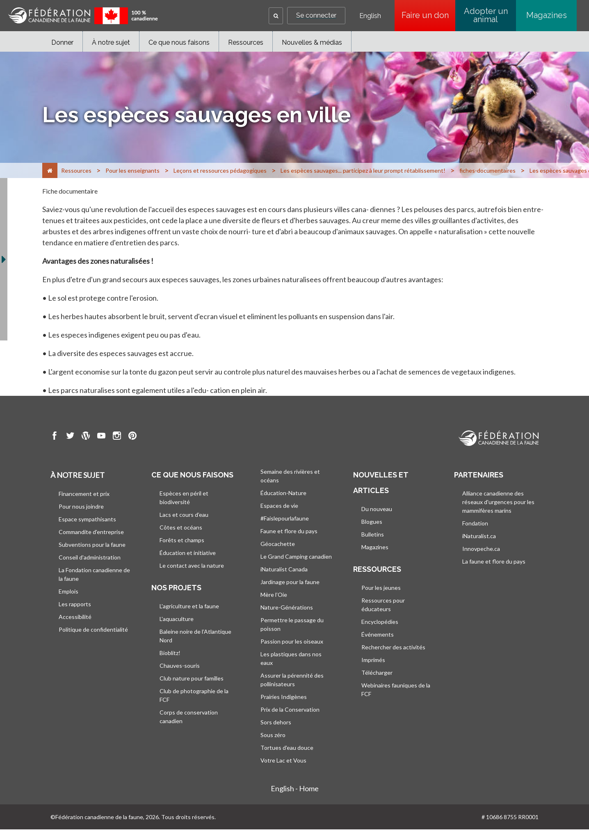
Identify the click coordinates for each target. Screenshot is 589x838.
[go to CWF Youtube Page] (101, 436)
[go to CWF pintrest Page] (132, 436)
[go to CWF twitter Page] (70, 436)
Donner (62, 42)
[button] (276, 15)
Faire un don (429, 15)
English (370, 16)
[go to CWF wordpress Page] (86, 436)
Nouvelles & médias (312, 42)
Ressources (245, 42)
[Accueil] (49, 170)
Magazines (546, 15)
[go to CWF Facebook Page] (54, 436)
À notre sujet (111, 42)
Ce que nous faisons (179, 42)
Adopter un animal (486, 15)
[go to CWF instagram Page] (117, 436)
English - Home (295, 788)
